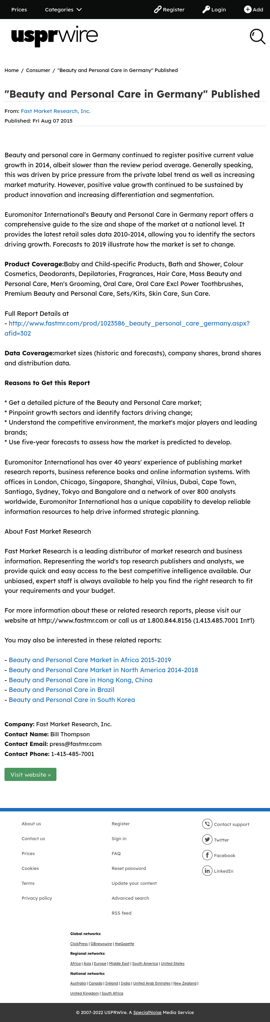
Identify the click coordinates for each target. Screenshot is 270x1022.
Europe (100, 963)
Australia (78, 983)
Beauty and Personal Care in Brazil (61, 690)
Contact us (33, 838)
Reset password (129, 868)
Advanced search (130, 898)
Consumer (38, 70)
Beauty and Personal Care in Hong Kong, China (80, 680)
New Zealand (185, 983)
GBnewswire (101, 944)
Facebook (219, 855)
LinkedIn (218, 871)
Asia (87, 963)
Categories (63, 9)
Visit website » (30, 774)
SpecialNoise (147, 1012)
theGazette (124, 944)
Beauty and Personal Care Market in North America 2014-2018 (103, 670)
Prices (19, 9)
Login (214, 9)
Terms (28, 883)
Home (11, 70)
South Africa (113, 993)
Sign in (119, 838)
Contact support (226, 824)
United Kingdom (84, 993)
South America (145, 963)
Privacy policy (37, 898)
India (125, 983)
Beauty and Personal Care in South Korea (72, 700)
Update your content (134, 883)
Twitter (215, 840)
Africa (75, 963)
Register (169, 9)
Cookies (30, 868)
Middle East (119, 963)
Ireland (111, 983)
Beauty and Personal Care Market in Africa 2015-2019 (90, 660)
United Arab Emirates (152, 983)
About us (31, 823)
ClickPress (79, 944)
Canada (95, 983)
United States (172, 963)
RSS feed (122, 913)
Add (253, 9)
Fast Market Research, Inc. (55, 110)
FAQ (116, 853)
